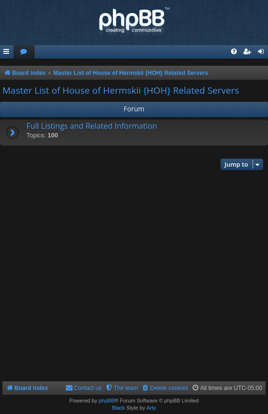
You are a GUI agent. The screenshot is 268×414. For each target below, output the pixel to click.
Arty (151, 408)
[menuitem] (24, 52)
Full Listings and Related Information (91, 126)
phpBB (106, 400)
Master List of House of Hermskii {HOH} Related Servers (120, 90)
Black (118, 408)
